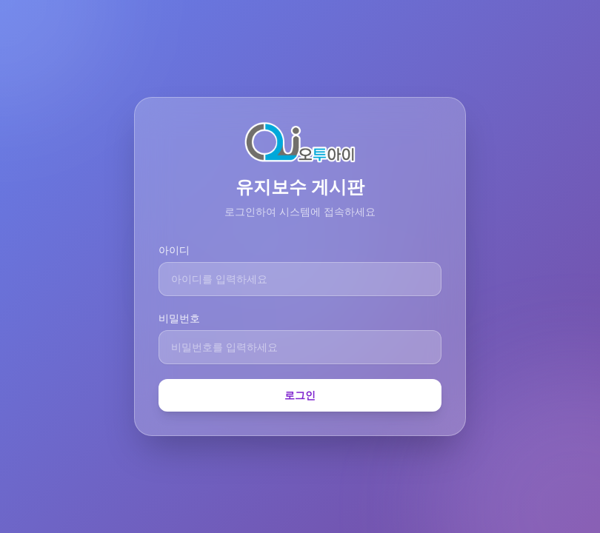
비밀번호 (179, 318)
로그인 (300, 395)
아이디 (174, 250)
